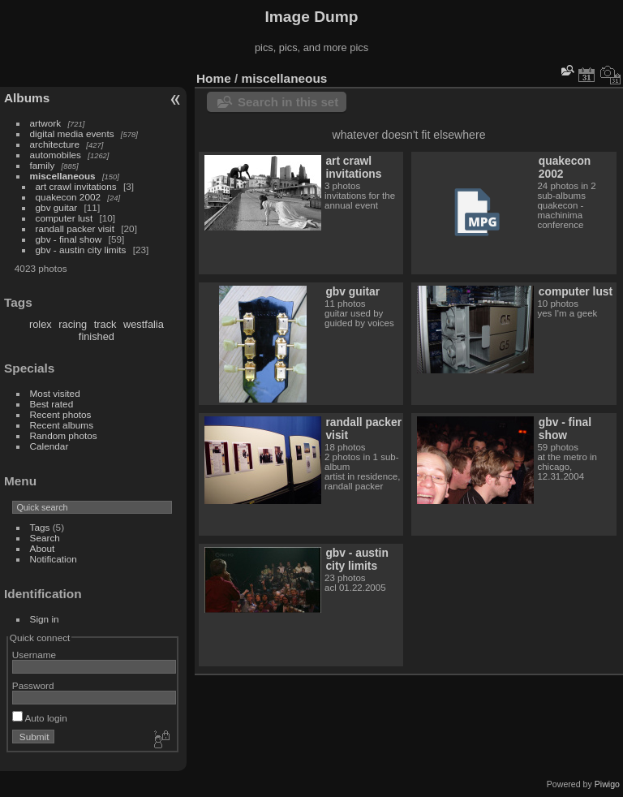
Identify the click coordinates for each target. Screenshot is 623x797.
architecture (54, 144)
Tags (40, 527)
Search (45, 537)
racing (72, 324)
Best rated (52, 403)
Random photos (63, 435)
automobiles (55, 154)
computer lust (64, 218)
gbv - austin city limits (81, 249)
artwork (46, 123)
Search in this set (288, 102)
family (42, 165)
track (105, 324)
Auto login (39, 718)
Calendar (49, 446)
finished (96, 336)
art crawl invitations (76, 186)
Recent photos (61, 414)
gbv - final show (69, 239)
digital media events (72, 133)
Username (34, 654)
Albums (26, 98)
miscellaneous (63, 175)
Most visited (55, 393)
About (42, 548)
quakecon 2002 (68, 197)
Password (33, 685)
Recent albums (61, 425)
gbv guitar (57, 207)
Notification (53, 559)
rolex (40, 324)
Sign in (44, 619)
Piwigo (607, 784)
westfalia (143, 324)
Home (213, 78)
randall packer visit (75, 228)
